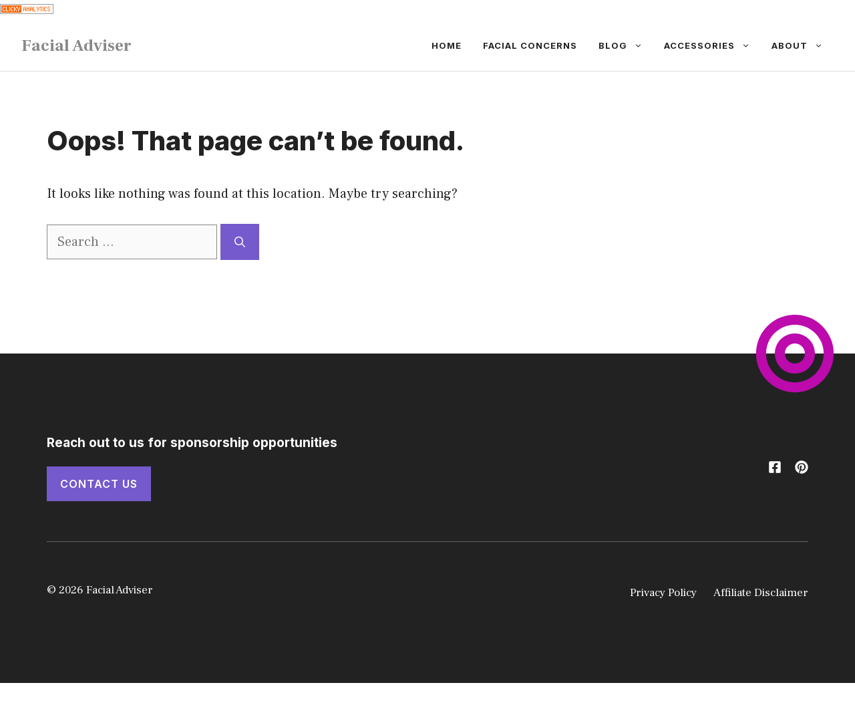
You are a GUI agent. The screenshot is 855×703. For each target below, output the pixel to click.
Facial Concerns (530, 45)
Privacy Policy (663, 592)
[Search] (239, 242)
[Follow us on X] (775, 467)
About (803, 45)
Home (447, 45)
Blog (625, 45)
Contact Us (99, 483)
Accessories (712, 45)
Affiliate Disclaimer (760, 592)
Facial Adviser (76, 45)
